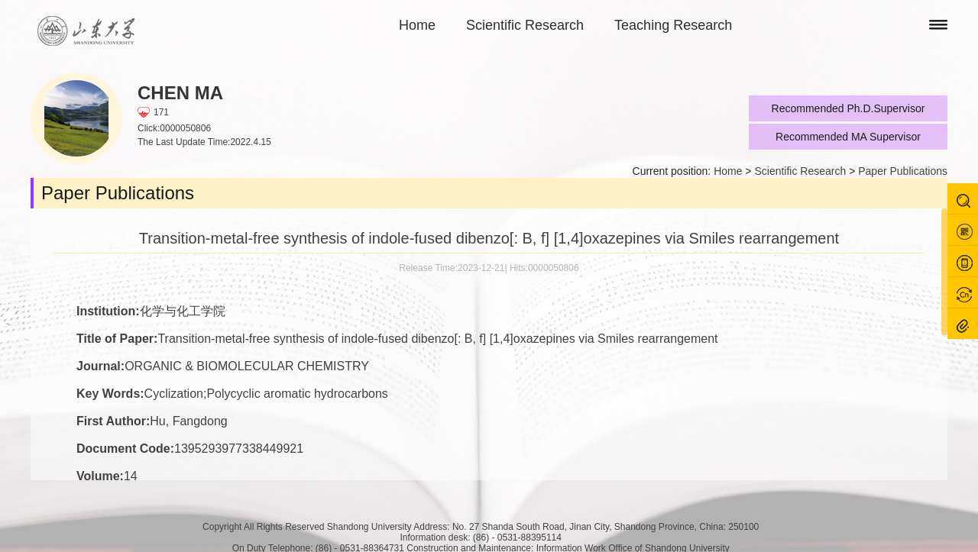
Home (417, 25)
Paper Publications (902, 171)
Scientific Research (525, 25)
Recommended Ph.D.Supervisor (848, 108)
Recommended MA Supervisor (848, 137)
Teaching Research (673, 25)
